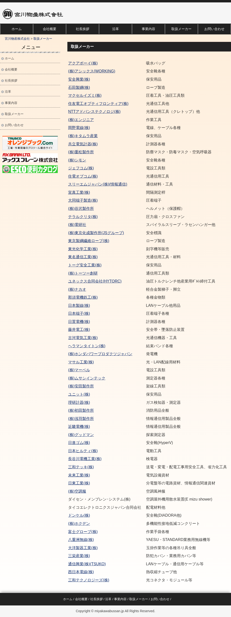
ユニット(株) (79, 394)
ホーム (17, 29)
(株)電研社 (77, 225)
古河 (72, 338)
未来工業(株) (79, 475)
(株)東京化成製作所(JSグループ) (96, 233)
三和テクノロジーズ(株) (88, 580)
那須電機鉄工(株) (83, 297)
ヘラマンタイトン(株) (86, 346)
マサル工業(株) (81, 362)
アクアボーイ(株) (83, 63)
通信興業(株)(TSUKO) (87, 564)
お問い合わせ (214, 29)
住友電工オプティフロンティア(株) (98, 104)
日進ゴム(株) (79, 443)
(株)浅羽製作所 (81, 419)
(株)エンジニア (81, 120)
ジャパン (124, 354)
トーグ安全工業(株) (85, 265)
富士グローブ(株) (83, 532)
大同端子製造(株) (83, 200)
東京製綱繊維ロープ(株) (88, 241)
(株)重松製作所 (81, 152)
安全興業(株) (79, 79)
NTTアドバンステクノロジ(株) (94, 111)
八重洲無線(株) (81, 540)
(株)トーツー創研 (83, 273)
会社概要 (49, 29)
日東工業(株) (79, 483)
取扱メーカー (181, 29)
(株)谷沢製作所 (81, 208)
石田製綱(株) (79, 87)
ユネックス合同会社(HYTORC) (95, 281)
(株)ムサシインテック (86, 378)
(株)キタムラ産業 (83, 136)
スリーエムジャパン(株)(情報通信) (97, 184)
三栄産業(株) (79, 556)
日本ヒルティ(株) (83, 451)
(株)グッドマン (81, 435)
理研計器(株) (79, 402)
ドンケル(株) (79, 515)
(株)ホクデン (79, 523)
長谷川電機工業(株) (85, 459)
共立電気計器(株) (83, 144)
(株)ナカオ (77, 289)
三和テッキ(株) (81, 467)
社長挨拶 (82, 29)
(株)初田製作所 (81, 410)
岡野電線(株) (79, 128)
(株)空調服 (77, 491)
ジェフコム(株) (81, 168)
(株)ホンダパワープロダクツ (92, 354)
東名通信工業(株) (83, 257)
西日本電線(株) (81, 572)
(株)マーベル (79, 370)
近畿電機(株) (79, 426)
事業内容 (148, 29)
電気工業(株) (87, 338)
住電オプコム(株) (83, 176)
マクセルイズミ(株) (85, 95)
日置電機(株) (79, 322)
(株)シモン (77, 160)
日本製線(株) (79, 305)
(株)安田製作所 (81, 386)
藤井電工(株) (79, 330)
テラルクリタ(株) (83, 217)
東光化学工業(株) (83, 249)
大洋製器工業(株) (83, 548)
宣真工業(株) (79, 192)
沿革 (115, 29)
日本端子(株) (79, 313)
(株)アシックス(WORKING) (91, 71)
